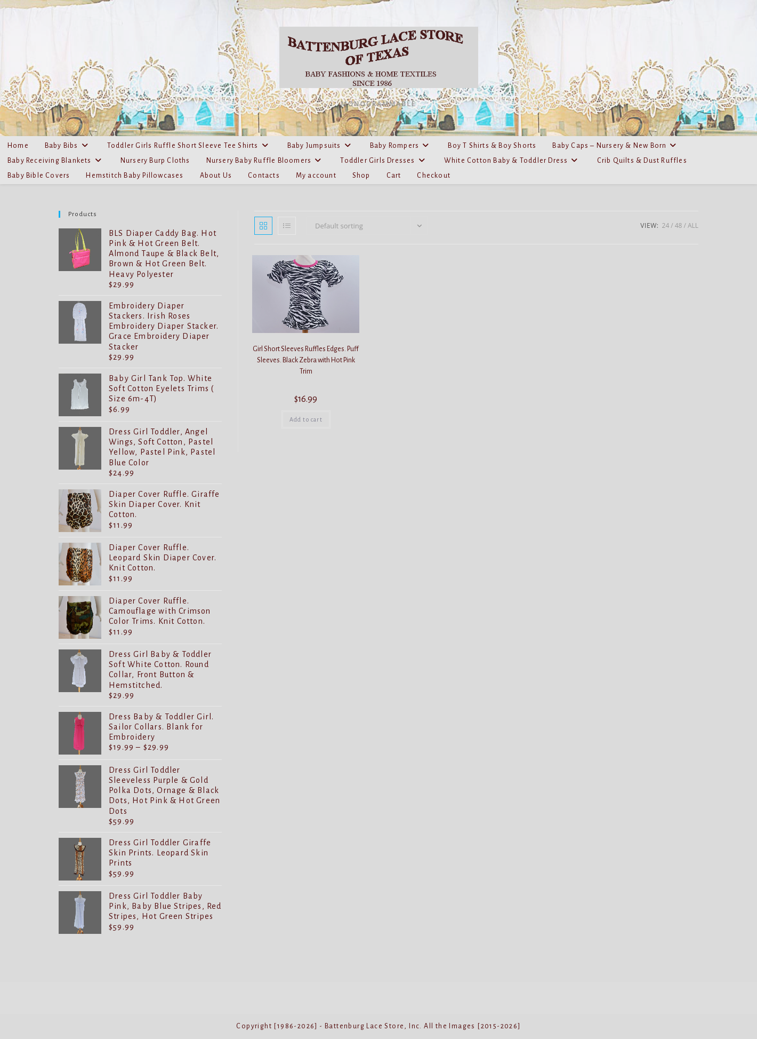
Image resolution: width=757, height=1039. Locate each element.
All (693, 225)
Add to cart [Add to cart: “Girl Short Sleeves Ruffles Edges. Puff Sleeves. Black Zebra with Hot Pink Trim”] (306, 419)
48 (678, 225)
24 (666, 225)
